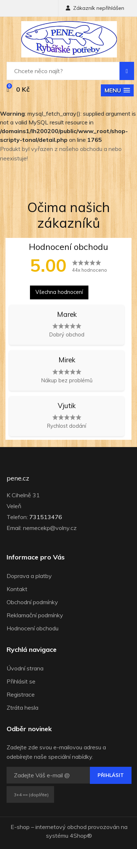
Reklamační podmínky (35, 615)
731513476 (45, 517)
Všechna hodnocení (59, 292)
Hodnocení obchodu (32, 628)
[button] (117, 90)
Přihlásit (111, 775)
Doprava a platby (29, 575)
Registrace (21, 694)
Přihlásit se (21, 681)
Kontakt (17, 589)
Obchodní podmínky (32, 602)
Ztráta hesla (22, 707)
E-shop (20, 826)
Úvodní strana (25, 668)
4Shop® (81, 835)
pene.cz (18, 478)
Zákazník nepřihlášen (95, 8)
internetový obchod (61, 826)
